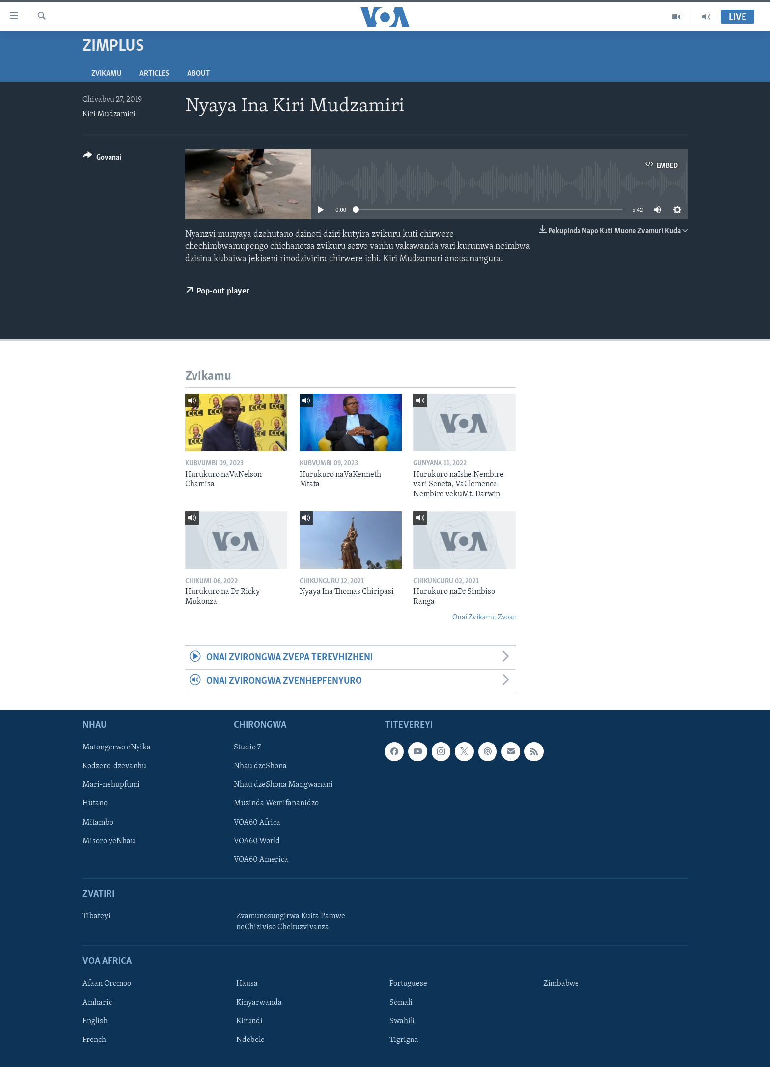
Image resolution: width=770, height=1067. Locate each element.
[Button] (102, 159)
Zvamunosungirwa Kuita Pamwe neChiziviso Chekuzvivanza (290, 921)
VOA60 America (261, 860)
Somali (400, 1002)
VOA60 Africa (257, 822)
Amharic (97, 1002)
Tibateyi (96, 916)
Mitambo (97, 822)
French (94, 1040)
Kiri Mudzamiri (109, 114)
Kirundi (249, 1021)
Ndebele (250, 1040)
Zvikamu (106, 74)
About (198, 74)
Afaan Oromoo (106, 983)
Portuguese (408, 983)
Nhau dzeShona (260, 766)
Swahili (402, 1021)
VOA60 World (257, 841)
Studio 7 (247, 747)
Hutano (95, 803)
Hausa (247, 983)
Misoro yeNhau (108, 841)
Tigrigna (403, 1040)
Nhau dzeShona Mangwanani (283, 785)
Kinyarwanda (259, 1002)
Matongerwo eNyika (116, 747)
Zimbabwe (561, 983)
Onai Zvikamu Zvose (484, 617)
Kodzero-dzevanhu (114, 766)
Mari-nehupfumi (111, 785)
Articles (154, 74)
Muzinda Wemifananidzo (276, 803)
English (95, 1021)
